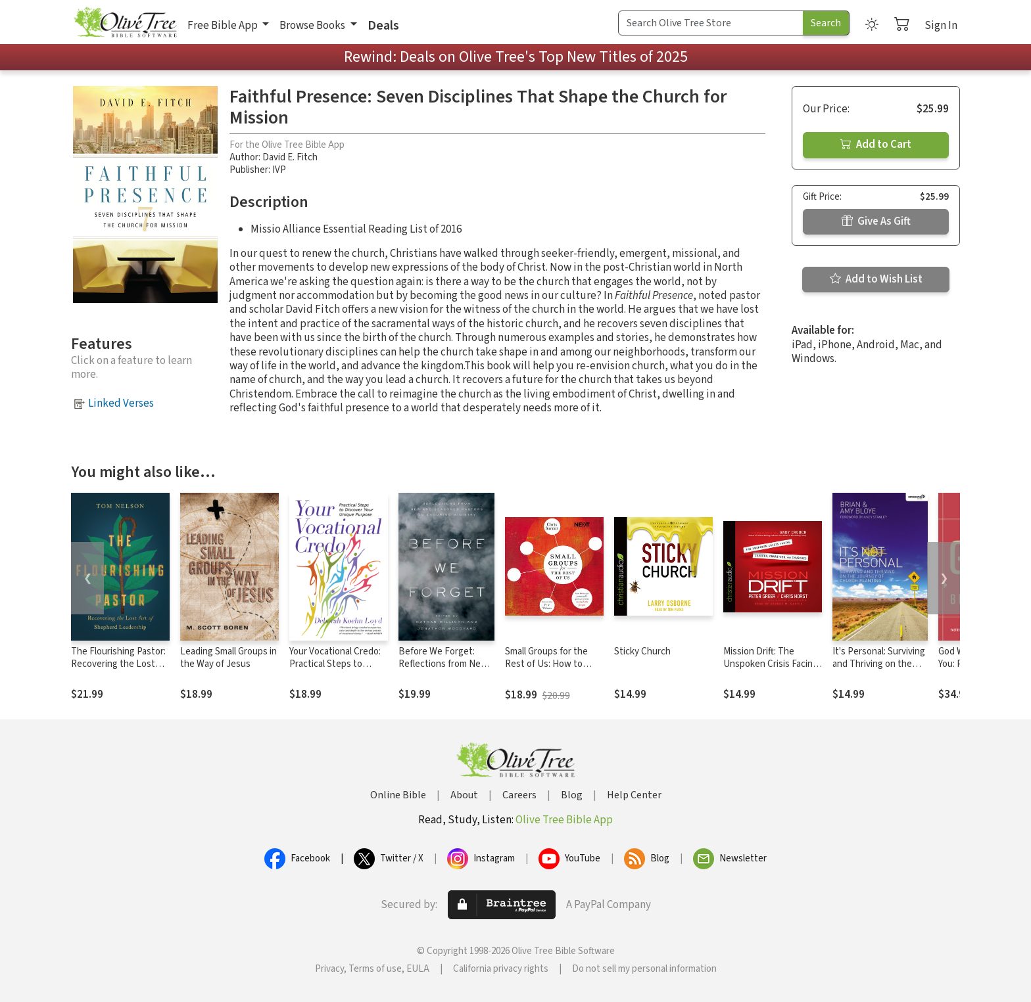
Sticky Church (642, 651)
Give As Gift (876, 221)
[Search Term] (710, 23)
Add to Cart (875, 144)
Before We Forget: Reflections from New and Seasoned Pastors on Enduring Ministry (444, 670)
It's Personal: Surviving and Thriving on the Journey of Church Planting (878, 670)
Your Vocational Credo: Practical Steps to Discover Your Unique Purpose (335, 670)
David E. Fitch (290, 157)
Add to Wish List (876, 279)
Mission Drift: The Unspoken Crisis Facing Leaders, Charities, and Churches (770, 670)
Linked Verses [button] (121, 403)
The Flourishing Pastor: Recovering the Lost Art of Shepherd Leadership (118, 670)
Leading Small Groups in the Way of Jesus (228, 658)
